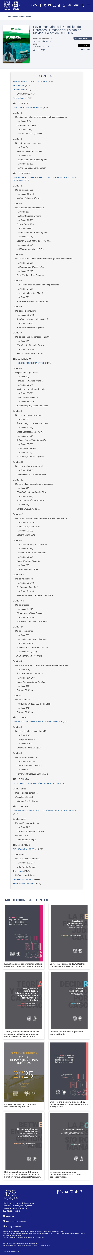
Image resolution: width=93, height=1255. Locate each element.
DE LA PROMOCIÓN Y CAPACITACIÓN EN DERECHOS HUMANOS (45, 811)
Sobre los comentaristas (24, 883)
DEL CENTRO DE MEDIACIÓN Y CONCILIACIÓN (36, 783)
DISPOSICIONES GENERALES (27, 107)
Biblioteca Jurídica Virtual (19, 17)
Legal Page (39, 50)
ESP (70, 5)
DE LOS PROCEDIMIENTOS (31, 363)
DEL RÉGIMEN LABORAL (25, 849)
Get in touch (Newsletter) (14, 1221)
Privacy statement (12, 1226)
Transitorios (18, 871)
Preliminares (18, 85)
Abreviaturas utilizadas (23, 879)
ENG (76, 5)
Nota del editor (19, 98)
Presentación (19, 90)
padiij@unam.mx (45, 1245)
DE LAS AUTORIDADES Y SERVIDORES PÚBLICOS (37, 722)
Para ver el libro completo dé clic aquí (30, 81)
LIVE (34, 5)
